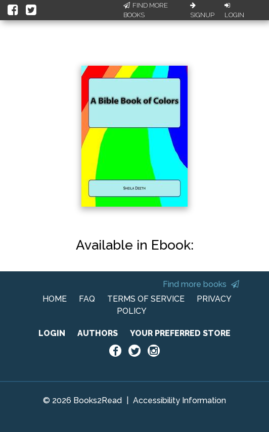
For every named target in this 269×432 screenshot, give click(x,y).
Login (234, 10)
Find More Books (145, 10)
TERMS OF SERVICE (146, 299)
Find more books (201, 284)
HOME (54, 299)
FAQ (87, 299)
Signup (202, 10)
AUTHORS (97, 333)
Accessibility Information (179, 400)
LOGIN (51, 333)
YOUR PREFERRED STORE (180, 333)
